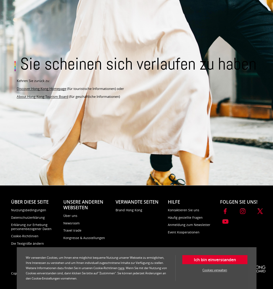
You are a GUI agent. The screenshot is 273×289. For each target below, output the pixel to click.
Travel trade (72, 230)
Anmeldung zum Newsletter (189, 225)
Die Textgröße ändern (27, 243)
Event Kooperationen (183, 232)
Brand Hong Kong (129, 210)
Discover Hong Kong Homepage (41, 88)
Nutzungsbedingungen (28, 210)
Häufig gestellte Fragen (185, 217)
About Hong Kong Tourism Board (42, 96)
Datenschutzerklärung (28, 217)
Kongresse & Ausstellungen (84, 238)
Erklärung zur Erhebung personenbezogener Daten (31, 227)
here (121, 268)
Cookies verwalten (214, 270)
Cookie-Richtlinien (24, 236)
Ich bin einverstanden (215, 259)
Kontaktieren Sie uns (183, 210)
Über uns (70, 216)
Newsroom (71, 223)
